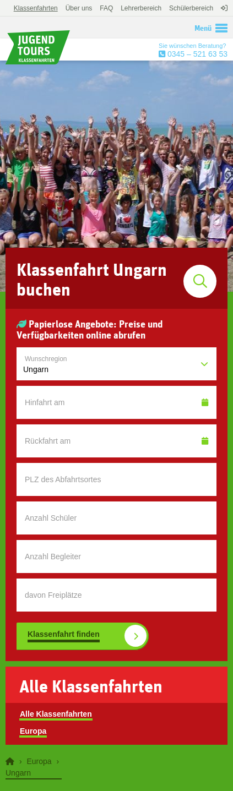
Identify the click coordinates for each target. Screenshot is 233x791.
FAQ (106, 8)
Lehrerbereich (141, 8)
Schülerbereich (191, 8)
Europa (33, 731)
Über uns (79, 8)
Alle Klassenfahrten (56, 714)
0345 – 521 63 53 (196, 54)
